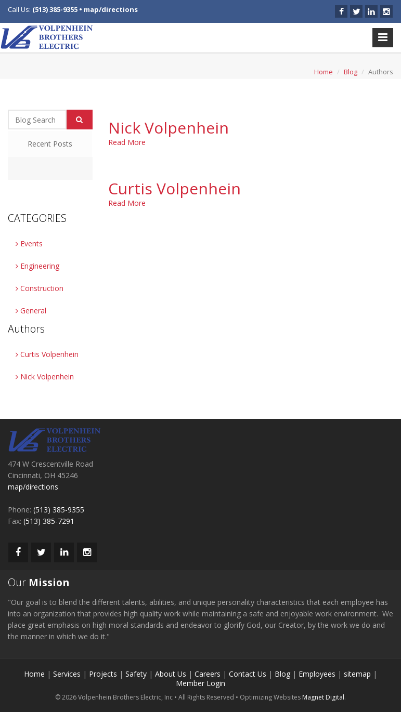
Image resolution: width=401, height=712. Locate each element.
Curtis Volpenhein (47, 354)
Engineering (37, 266)
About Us (170, 674)
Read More (127, 142)
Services (67, 674)
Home (323, 71)
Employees (317, 674)
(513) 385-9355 (54, 9)
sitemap (357, 674)
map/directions (111, 9)
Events (29, 243)
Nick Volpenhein (45, 376)
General (31, 310)
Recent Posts (50, 144)
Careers (208, 674)
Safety (136, 674)
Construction (39, 288)
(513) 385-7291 (48, 521)
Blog (350, 71)
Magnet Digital (323, 697)
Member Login (200, 683)
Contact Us (247, 674)
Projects (103, 674)
